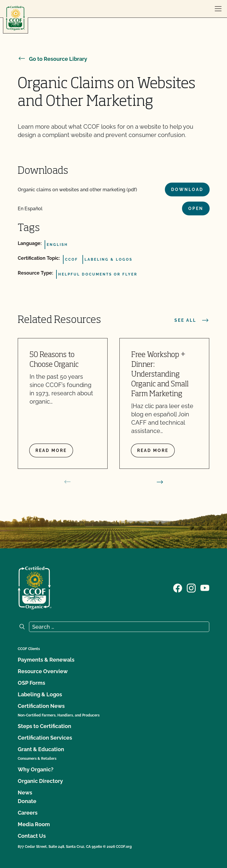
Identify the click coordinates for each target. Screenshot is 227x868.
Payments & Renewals (46, 660)
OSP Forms (31, 683)
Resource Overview (43, 671)
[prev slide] (67, 482)
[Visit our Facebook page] (177, 587)
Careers (28, 813)
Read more (51, 450)
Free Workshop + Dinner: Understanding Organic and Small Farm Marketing (160, 374)
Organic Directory (40, 781)
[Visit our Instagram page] (191, 587)
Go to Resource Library (52, 59)
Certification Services (45, 738)
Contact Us (32, 836)
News (25, 792)
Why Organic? (35, 769)
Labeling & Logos (40, 694)
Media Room (34, 824)
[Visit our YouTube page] (204, 587)
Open (195, 208)
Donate (27, 801)
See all (191, 320)
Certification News (41, 706)
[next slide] (160, 482)
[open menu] (218, 9)
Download (187, 189)
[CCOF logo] (15, 18)
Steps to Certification (44, 726)
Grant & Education (41, 749)
